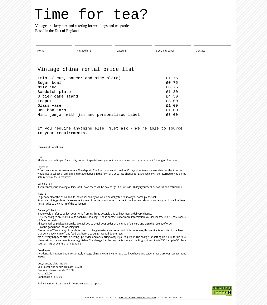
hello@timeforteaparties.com (137, 297)
